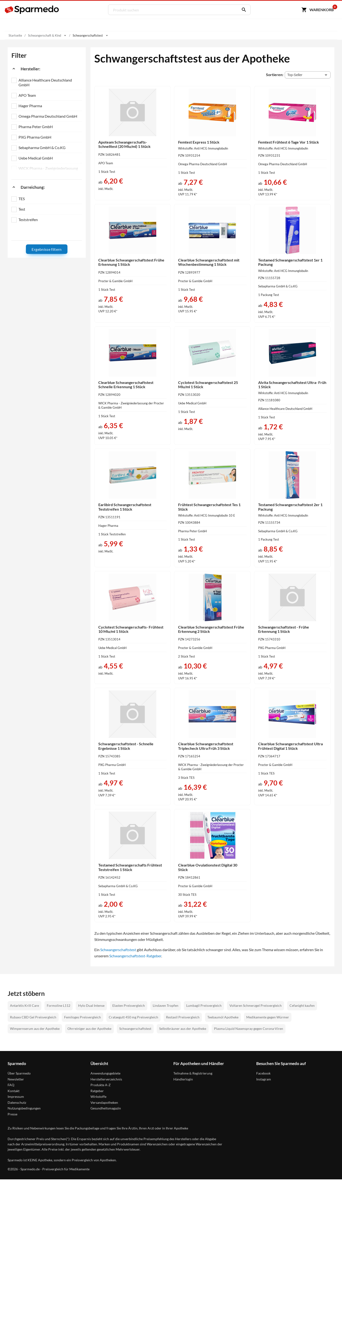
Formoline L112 (58, 1005)
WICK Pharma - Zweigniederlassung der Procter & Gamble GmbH (48, 170)
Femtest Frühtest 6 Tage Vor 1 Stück (288, 142)
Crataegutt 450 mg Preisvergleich (133, 1017)
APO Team (27, 95)
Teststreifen (28, 219)
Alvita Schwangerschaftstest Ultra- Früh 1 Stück (292, 384)
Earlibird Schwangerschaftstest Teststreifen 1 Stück (124, 506)
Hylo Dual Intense (91, 1005)
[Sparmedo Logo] (32, 10)
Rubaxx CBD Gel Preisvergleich (33, 1017)
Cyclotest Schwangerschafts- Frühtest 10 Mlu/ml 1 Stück (130, 629)
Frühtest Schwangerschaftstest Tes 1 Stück (209, 506)
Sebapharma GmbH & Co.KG (42, 147)
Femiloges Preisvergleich (82, 1017)
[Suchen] (243, 10)
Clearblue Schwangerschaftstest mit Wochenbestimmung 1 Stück (208, 262)
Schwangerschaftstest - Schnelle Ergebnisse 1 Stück (125, 745)
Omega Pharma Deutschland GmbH (48, 116)
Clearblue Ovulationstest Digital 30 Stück (207, 867)
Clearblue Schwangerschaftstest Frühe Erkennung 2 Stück (211, 629)
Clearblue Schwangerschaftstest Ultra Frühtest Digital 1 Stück (290, 745)
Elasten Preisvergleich (128, 1005)
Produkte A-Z (100, 1085)
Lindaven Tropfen (165, 1005)
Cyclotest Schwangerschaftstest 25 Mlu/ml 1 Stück (208, 384)
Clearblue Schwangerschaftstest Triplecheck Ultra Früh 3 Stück (205, 745)
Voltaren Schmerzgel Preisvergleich (255, 1005)
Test (22, 209)
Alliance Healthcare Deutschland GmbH (45, 82)
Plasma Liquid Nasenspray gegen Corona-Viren (248, 1029)
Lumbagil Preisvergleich (204, 1005)
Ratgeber (97, 1091)
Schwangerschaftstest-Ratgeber (135, 956)
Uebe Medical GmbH (36, 158)
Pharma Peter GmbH (36, 126)
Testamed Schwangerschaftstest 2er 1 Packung (290, 506)
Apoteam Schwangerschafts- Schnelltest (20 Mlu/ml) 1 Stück (124, 144)
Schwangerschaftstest (118, 949)
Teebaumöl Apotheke (222, 1017)
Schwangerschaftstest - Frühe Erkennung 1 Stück (283, 629)
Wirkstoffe (98, 1096)
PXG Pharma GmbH (35, 137)
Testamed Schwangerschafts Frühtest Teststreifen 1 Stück (130, 867)
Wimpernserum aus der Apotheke (35, 1029)
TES (22, 198)
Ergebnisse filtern (47, 249)
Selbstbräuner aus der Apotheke (182, 1029)
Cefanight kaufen (302, 1005)
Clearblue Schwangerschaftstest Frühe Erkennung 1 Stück (131, 262)
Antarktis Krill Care (24, 1005)
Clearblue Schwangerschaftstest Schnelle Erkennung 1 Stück (125, 384)
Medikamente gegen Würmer (267, 1017)
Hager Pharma (30, 105)
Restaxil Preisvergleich (183, 1017)
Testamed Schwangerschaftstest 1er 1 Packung (290, 262)
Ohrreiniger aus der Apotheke (89, 1029)
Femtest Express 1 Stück (198, 142)
